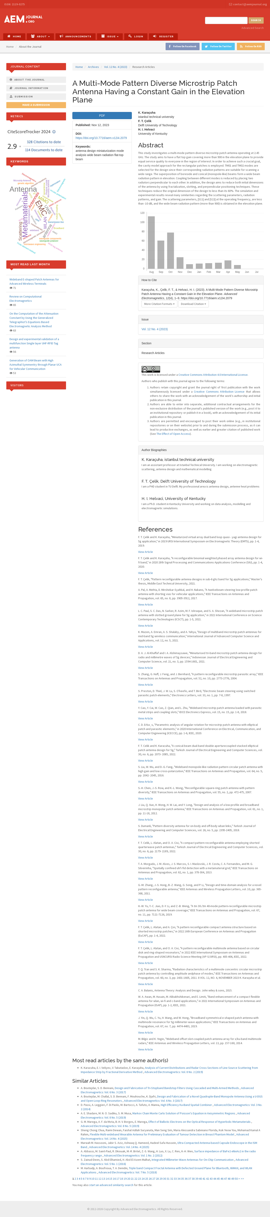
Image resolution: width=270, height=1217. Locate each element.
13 (103, 1179)
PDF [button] (102, 115)
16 (114, 1179)
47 (225, 1179)
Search (256, 20)
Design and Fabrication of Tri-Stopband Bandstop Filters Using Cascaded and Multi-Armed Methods (177, 1088)
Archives (93, 67)
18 (121, 1179)
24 (143, 1179)
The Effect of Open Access (173, 434)
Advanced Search (253, 28)
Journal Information (29, 88)
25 (146, 1179)
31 (168, 1179)
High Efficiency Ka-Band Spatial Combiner (187, 1105)
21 (132, 1179)
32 (171, 1179)
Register (163, 36)
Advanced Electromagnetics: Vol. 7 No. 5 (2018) (128, 1172)
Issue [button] (110, 36)
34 (178, 1179)
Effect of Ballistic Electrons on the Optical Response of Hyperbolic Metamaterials (199, 1122)
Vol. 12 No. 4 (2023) (115, 67)
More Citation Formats (159, 304)
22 (135, 1179)
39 (196, 1179)
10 (92, 1179)
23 (139, 1179)
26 (150, 1179)
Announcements (75, 36)
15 (110, 1179)
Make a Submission (36, 105)
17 (117, 1179)
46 (221, 1179)
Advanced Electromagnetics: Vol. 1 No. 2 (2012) (133, 1155)
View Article (145, 552)
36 (186, 1179)
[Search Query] (226, 20)
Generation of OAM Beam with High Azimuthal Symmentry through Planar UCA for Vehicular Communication (35, 364)
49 (232, 1179)
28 (157, 1179)
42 (207, 1179)
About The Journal (27, 79)
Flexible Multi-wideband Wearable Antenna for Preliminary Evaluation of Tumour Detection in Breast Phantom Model (162, 1134)
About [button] (40, 36)
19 (125, 1179)
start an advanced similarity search (111, 1185)
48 (229, 1179)
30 (164, 1179)
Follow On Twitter (218, 46)
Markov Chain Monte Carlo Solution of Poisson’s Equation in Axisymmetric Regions (184, 1113)
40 (200, 1179)
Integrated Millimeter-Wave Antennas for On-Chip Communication (193, 1160)
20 (128, 1179)
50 (236, 1179)
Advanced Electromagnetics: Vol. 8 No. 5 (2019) (110, 1126)
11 (96, 1179)
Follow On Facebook (182, 46)
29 (160, 1179)
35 (182, 1179)
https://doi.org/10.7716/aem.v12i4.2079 (101, 138)
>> (242, 1179)
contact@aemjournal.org (248, 4)
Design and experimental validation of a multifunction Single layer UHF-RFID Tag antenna (34, 343)
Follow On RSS (251, 46)
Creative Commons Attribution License (219, 391)
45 (218, 1179)
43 (211, 1179)
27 (153, 1179)
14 (107, 1179)
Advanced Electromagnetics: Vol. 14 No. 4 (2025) (119, 1147)
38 (193, 1179)
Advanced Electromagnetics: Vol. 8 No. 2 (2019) (173, 1072)
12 (100, 1179)
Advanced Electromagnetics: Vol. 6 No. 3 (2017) (153, 1101)
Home (14, 36)
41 (203, 1179)
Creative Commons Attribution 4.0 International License (213, 375)
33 (175, 1179)
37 (189, 1179)
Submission (21, 96)
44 (214, 1179)
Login (135, 36)
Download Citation (193, 304)
